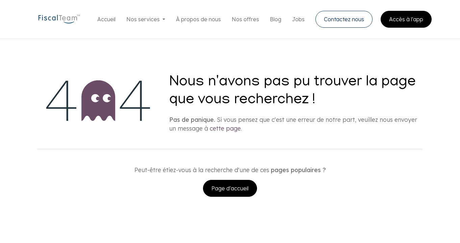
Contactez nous (344, 19)
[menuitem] (106, 19)
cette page (225, 128)
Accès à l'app (406, 19)
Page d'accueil (230, 188)
